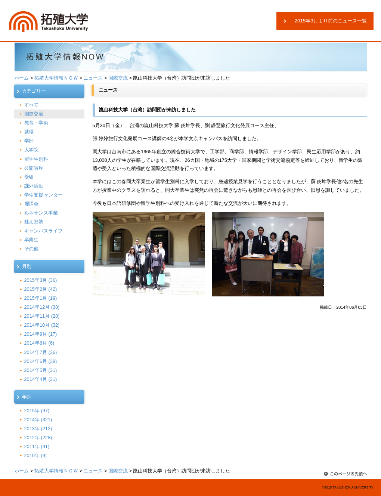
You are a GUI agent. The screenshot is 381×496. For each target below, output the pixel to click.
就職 (29, 132)
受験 (29, 177)
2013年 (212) (38, 428)
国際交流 (118, 78)
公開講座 (34, 168)
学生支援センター (43, 195)
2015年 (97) (37, 410)
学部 (29, 141)
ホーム (22, 78)
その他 (31, 249)
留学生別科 (36, 159)
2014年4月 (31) (40, 379)
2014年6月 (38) (40, 361)
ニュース (93, 78)
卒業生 (31, 240)
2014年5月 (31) (40, 370)
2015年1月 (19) (40, 298)
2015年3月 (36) (40, 280)
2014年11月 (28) (42, 316)
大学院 (31, 150)
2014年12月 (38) (42, 307)
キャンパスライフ (43, 231)
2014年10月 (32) (42, 325)
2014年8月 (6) (39, 343)
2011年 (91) (37, 446)
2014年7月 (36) (40, 352)
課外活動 (34, 186)
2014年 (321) (38, 419)
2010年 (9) (35, 455)
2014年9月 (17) (40, 334)
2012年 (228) (38, 437)
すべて (31, 105)
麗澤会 (31, 204)
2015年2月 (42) (40, 289)
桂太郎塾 (34, 222)
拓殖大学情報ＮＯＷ (56, 78)
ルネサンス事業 (41, 213)
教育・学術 (36, 123)
